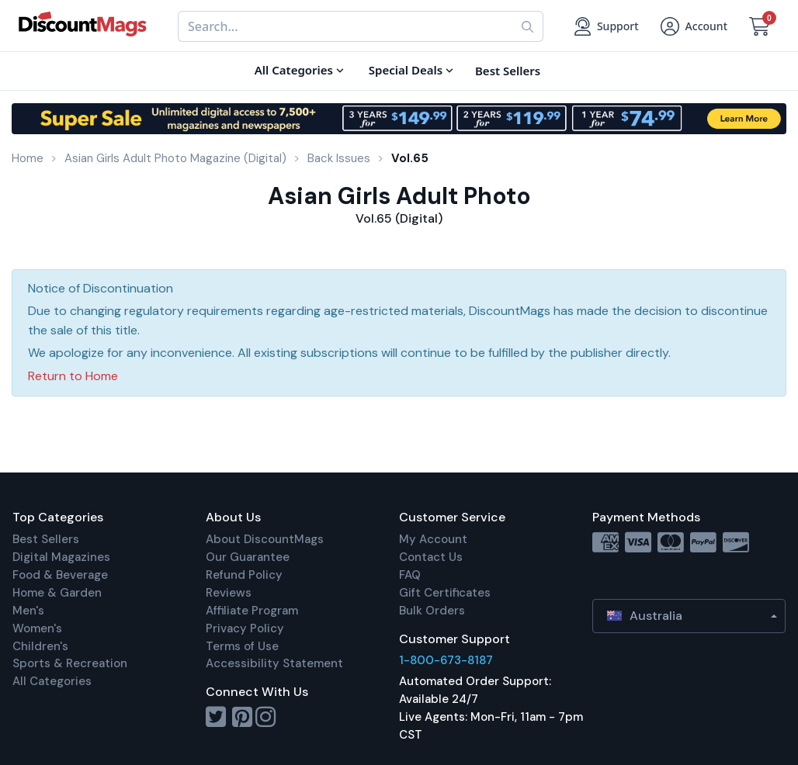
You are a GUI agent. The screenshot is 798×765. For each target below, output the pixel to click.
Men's (28, 610)
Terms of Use (242, 646)
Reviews (229, 593)
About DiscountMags (265, 539)
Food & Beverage (60, 575)
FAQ (410, 575)
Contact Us (431, 557)
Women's (37, 628)
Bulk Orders (432, 610)
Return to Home (73, 376)
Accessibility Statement (274, 663)
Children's (40, 646)
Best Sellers (45, 539)
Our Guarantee (248, 557)
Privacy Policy (245, 628)
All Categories (52, 681)
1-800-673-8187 (446, 660)
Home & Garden (57, 593)
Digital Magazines (61, 557)
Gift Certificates (445, 593)
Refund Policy (244, 575)
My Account (433, 539)
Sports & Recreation (69, 663)
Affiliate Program (252, 610)
